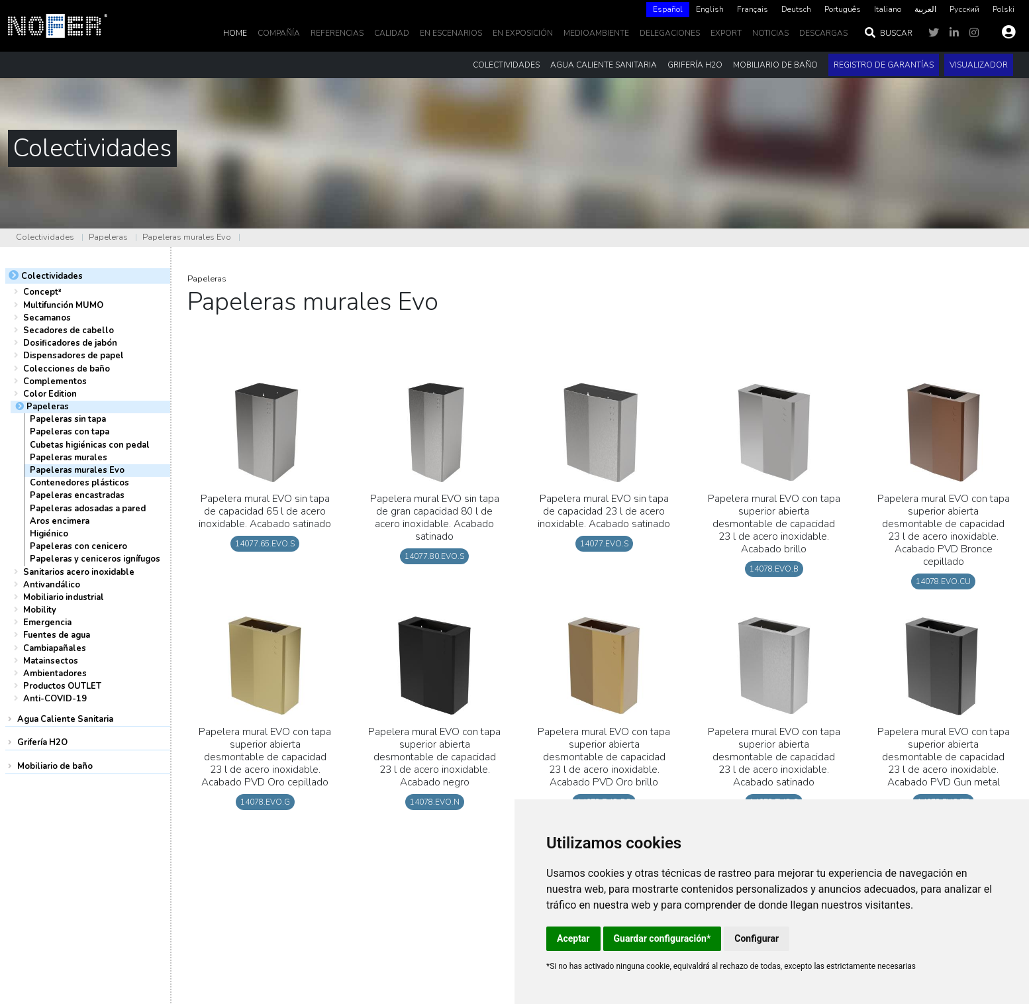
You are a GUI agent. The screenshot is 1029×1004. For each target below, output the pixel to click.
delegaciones (670, 33)
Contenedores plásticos (79, 483)
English (710, 9)
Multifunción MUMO (63, 305)
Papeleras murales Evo (186, 237)
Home (235, 33)
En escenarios (451, 33)
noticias (770, 33)
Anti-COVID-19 (55, 699)
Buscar (887, 33)
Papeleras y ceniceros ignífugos (95, 559)
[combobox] (667, 9)
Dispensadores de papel (73, 356)
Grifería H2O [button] (694, 65)
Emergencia (47, 622)
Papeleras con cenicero (78, 546)
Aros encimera (59, 521)
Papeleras (108, 237)
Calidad (391, 33)
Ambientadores (55, 673)
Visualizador (979, 65)
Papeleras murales (68, 458)
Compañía (279, 33)
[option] (709, 9)
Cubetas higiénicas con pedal (90, 445)
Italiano (887, 9)
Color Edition (50, 394)
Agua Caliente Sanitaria (65, 719)
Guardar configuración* (662, 938)
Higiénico (49, 534)
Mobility (39, 610)
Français (752, 9)
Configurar (756, 938)
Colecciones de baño (66, 369)
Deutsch (796, 9)
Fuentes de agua (56, 635)
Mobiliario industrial (63, 597)
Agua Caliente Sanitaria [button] (603, 65)
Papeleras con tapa (69, 432)
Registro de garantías (884, 65)
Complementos (55, 381)
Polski (1003, 9)
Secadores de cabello (68, 330)
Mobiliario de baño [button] (775, 65)
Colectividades (45, 237)
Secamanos (47, 318)
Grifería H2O (42, 742)
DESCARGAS (823, 33)
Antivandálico (51, 585)
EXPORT (726, 33)
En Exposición (523, 33)
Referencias (337, 33)
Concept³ (42, 292)
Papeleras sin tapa (68, 419)
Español (668, 9)
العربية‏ (925, 9)
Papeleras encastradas (77, 495)
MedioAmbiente (596, 33)
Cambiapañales (54, 648)
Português (842, 9)
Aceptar (573, 938)
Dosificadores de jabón (70, 343)
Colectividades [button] (506, 65)
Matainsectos (50, 661)
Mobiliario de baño (55, 766)
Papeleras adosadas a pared (88, 509)
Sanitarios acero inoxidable (78, 572)
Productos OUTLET (62, 686)
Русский (964, 9)
